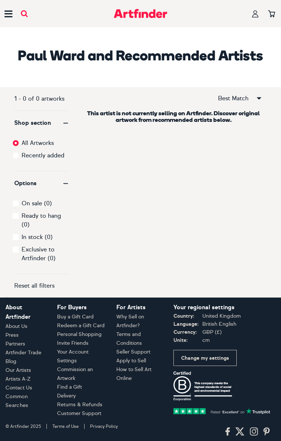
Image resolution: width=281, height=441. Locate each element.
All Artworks (38, 142)
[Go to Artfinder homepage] (140, 13)
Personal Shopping (79, 334)
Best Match (240, 98)
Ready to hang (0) (41, 220)
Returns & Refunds (79, 404)
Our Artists (18, 370)
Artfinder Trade (23, 353)
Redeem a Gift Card (81, 325)
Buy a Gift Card (75, 317)
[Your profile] (255, 14)
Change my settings (205, 358)
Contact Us (18, 388)
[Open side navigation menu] (8, 13)
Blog (10, 361)
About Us (16, 326)
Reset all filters (34, 285)
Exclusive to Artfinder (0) (39, 254)
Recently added (43, 155)
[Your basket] (272, 14)
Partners (15, 344)
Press (12, 335)
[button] (41, 123)
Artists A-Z (18, 379)
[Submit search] (24, 14)
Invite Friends (73, 343)
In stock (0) (37, 236)
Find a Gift (69, 387)
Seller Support (133, 352)
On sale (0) (37, 203)
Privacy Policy (104, 426)
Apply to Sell (131, 361)
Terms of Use (65, 426)
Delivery (66, 396)
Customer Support (79, 413)
